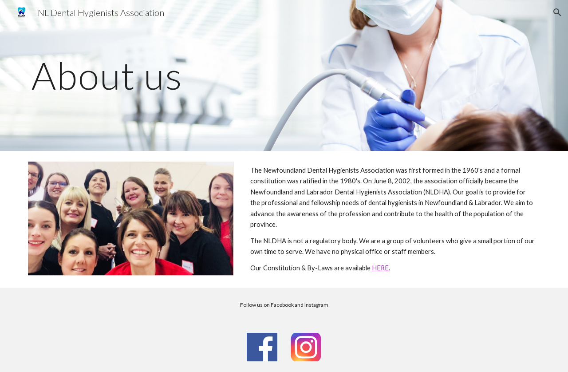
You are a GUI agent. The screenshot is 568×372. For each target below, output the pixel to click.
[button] (557, 12)
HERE (380, 268)
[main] (174, 75)
